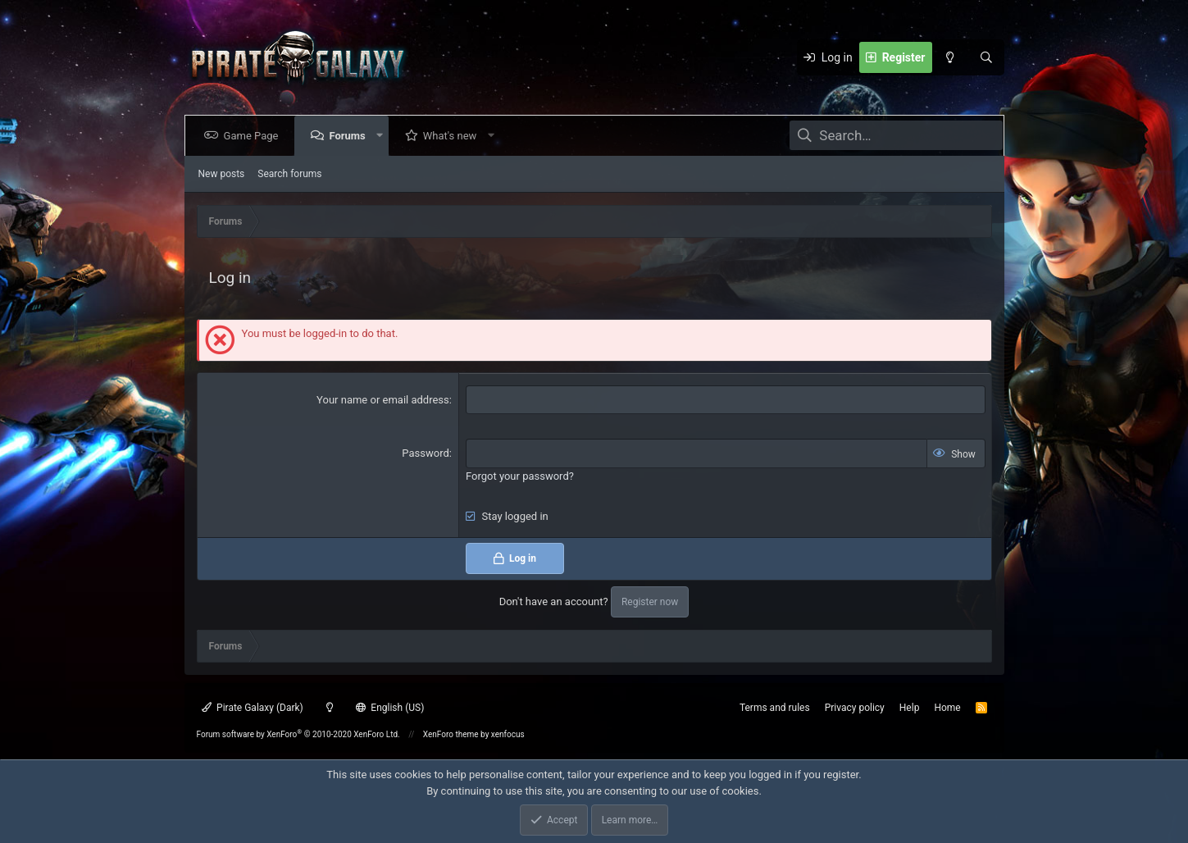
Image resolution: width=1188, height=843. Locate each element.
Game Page (254, 136)
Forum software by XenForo (298, 734)
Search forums (289, 174)
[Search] (986, 57)
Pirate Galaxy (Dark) (252, 707)
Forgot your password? (520, 476)
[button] (382, 136)
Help (909, 707)
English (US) (390, 707)
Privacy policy (855, 707)
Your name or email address (382, 400)
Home (947, 707)
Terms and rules (775, 707)
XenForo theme (451, 734)
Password (425, 453)
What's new (453, 136)
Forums (350, 136)
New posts (221, 174)
